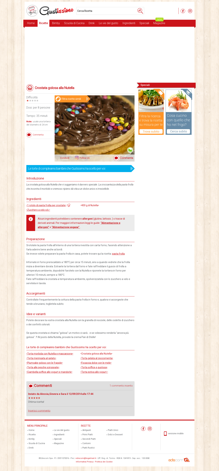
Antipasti (86, 430)
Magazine (159, 22)
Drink (92, 23)
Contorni (86, 443)
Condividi (64, 158)
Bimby (56, 23)
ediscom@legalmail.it (86, 458)
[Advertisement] (109, 54)
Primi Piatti (87, 434)
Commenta (126, 158)
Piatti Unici (113, 430)
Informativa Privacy (84, 462)
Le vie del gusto (108, 23)
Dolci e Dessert (115, 434)
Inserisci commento (39, 410)
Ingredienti (128, 23)
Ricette (43, 23)
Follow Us (84, 158)
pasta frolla (118, 253)
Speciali (144, 23)
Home (31, 23)
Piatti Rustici (88, 448)
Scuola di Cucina (74, 23)
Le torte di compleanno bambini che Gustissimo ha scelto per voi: (79, 168)
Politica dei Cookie (104, 462)
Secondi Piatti (89, 439)
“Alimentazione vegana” (66, 227)
